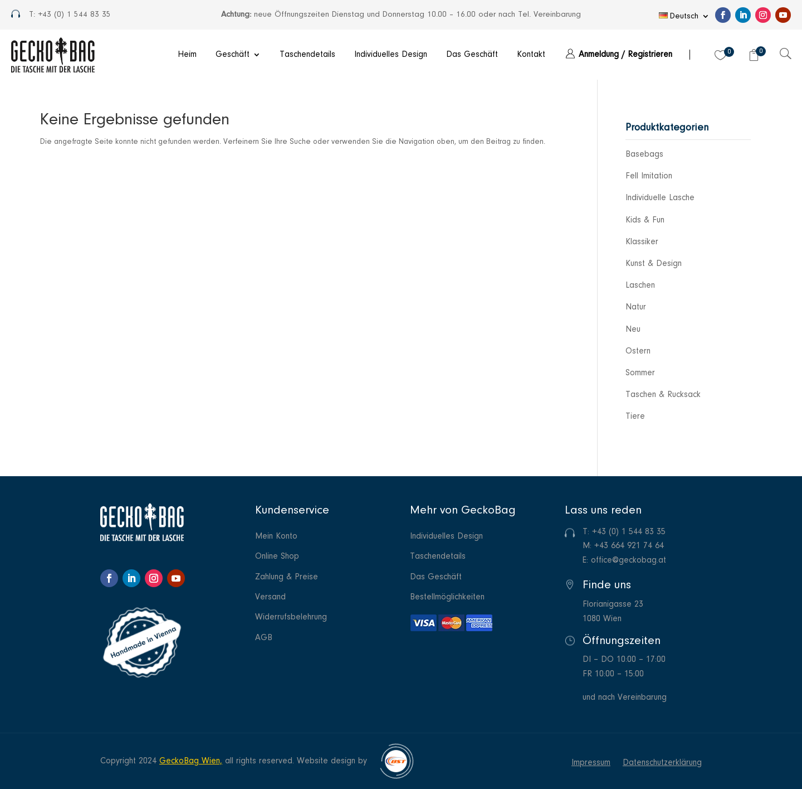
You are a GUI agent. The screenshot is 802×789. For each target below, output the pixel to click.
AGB (263, 638)
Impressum (590, 763)
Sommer (640, 373)
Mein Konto (276, 537)
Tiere (635, 416)
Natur (635, 307)
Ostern (638, 351)
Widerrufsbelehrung (291, 617)
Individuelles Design (390, 54)
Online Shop (277, 557)
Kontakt (531, 54)
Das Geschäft (472, 54)
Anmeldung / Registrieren (625, 54)
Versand (270, 597)
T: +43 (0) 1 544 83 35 (624, 531)
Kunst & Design (653, 263)
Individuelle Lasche (660, 197)
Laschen (640, 285)
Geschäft (233, 54)
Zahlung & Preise (286, 577)
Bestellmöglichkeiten (447, 597)
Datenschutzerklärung (662, 763)
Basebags (644, 154)
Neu (632, 329)
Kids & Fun (644, 220)
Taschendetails (307, 54)
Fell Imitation (648, 176)
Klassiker (641, 242)
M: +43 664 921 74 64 (623, 545)
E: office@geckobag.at (624, 560)
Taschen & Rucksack (663, 394)
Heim (187, 54)
